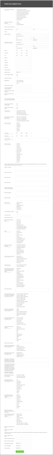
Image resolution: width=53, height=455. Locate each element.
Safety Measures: (7, 265)
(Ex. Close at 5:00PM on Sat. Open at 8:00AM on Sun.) (8, 140)
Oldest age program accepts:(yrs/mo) (9, 91)
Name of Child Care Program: (9, 26)
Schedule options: (7, 143)
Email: (5, 31)
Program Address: (7, 34)
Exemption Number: (7, 78)
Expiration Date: (7, 72)
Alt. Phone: (6, 53)
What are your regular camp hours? (9, 427)
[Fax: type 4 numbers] (29, 55)
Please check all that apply (7, 111)
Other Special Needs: (8, 288)
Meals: (5, 231)
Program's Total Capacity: (8, 85)
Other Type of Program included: (8, 23)
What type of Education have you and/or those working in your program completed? (9, 295)
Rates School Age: (7, 197)
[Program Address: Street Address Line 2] (32, 36)
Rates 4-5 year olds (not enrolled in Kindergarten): (8, 188)
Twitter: (5, 60)
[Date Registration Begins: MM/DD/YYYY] (24, 443)
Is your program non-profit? (9, 211)
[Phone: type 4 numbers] (29, 50)
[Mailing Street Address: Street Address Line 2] (32, 44)
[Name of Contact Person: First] (24, 29)
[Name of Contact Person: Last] (41, 29)
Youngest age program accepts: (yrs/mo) (8, 88)
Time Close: (6, 135)
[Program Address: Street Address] (32, 34)
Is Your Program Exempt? (8, 74)
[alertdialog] (26, 4)
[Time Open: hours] (18, 133)
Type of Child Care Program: (9, 9)
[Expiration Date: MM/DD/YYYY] (24, 72)
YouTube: (6, 67)
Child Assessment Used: (8, 217)
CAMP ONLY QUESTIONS (8, 372)
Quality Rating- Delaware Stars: (8, 220)
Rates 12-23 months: (8, 172)
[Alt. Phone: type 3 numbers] (18, 53)
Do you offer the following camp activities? (8, 375)
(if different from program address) (8, 43)
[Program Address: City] (24, 38)
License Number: (7, 69)
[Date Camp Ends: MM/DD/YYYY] (24, 448)
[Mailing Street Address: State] (41, 46)
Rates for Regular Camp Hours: (8, 436)
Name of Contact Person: (8, 29)
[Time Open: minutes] (23, 133)
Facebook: (6, 62)
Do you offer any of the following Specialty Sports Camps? (8, 396)
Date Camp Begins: (7, 445)
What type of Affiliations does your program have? (9, 318)
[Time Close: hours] (18, 136)
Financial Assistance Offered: (9, 256)
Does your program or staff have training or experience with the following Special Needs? (9, 270)
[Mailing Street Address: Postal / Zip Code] (24, 48)
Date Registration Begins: (8, 443)
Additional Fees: (7, 202)
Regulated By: (6, 80)
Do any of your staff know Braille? (8, 108)
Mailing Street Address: (8, 42)
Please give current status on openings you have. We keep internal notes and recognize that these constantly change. (9, 360)
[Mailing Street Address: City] (24, 46)
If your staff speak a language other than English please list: (9, 99)
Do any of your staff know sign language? (8, 104)
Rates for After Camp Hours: (9, 440)
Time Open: (6, 133)
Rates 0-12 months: (7, 167)
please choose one (6, 221)
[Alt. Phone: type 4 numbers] (29, 53)
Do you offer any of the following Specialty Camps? (9, 380)
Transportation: (7, 110)
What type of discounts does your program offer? (9, 353)
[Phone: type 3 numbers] (18, 50)
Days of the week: (7, 123)
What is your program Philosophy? (8, 246)
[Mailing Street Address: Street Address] (32, 42)
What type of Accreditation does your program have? (9, 310)
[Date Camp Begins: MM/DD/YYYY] (24, 445)
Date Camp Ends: (7, 448)
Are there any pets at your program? (8, 327)
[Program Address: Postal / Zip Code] (24, 40)
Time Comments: (7, 138)
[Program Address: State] (41, 38)
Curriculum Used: (7, 215)
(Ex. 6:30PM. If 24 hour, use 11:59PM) (8, 136)
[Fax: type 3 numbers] (18, 55)
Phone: (5, 50)
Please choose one (6, 10)
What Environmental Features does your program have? (9, 346)
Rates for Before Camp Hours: (9, 438)
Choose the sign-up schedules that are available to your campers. (9, 415)
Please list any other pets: (8, 342)
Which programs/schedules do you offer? (9, 118)
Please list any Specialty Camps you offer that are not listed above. (9, 411)
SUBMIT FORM (20, 451)
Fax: (5, 55)
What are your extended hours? (8, 430)
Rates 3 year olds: (7, 182)
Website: (5, 57)
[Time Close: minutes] (23, 136)
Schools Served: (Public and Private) (9, 94)
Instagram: (6, 65)
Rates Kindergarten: (7, 192)
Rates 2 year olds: (7, 177)
